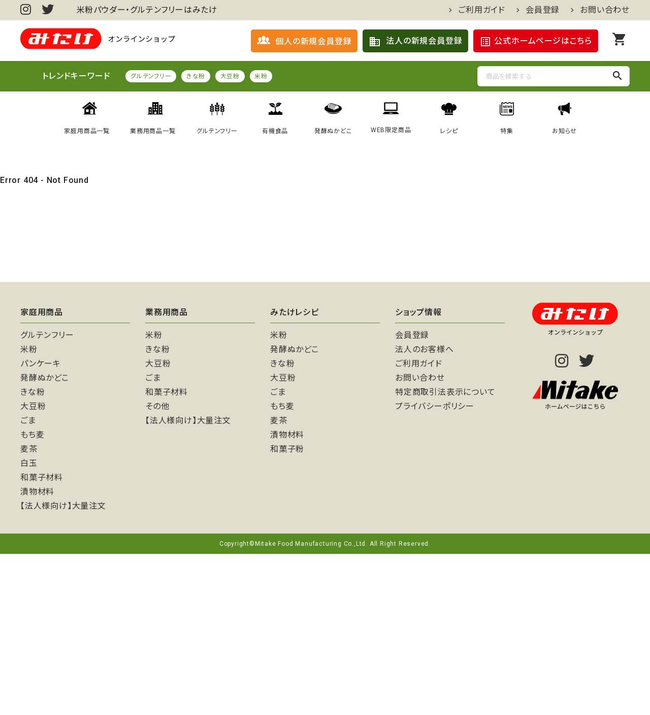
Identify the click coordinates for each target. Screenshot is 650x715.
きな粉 (196, 76)
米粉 (262, 76)
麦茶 (29, 610)
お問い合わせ (605, 10)
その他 (157, 567)
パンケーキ (40, 525)
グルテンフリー (151, 76)
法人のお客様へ (424, 510)
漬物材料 (37, 653)
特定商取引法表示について (445, 553)
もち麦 (32, 596)
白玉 (29, 624)
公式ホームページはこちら (535, 42)
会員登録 (543, 10)
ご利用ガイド (481, 10)
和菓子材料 (41, 638)
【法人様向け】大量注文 (63, 667)
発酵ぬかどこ (44, 539)
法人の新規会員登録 (415, 42)
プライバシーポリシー (434, 567)
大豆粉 (230, 76)
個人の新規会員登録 (304, 41)
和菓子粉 (287, 610)
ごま (28, 581)
